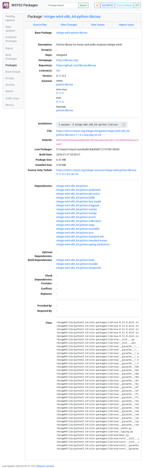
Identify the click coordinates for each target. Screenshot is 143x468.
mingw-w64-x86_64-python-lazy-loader (78, 201)
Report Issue (126, 24)
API (137, 5)
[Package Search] (63, 5)
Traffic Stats (12, 98)
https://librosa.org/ (67, 60)
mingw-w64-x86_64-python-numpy (76, 213)
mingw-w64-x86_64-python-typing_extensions (82, 244)
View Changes (69, 24)
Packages (11, 65)
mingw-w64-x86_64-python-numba (76, 209)
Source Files (40, 24)
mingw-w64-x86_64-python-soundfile (77, 228)
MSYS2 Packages (20, 5)
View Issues (97, 24)
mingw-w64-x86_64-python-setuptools (78, 267)
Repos (9, 48)
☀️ (97, 5)
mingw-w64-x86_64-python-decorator (78, 193)
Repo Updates (10, 28)
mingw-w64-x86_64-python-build (75, 260)
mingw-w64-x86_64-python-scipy (75, 224)
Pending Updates (10, 18)
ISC (58, 70)
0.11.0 (60, 93)
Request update (45, 466)
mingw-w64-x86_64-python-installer (77, 263)
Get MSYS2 (107, 5)
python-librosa (64, 84)
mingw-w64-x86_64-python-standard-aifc (80, 236)
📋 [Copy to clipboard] (123, 124)
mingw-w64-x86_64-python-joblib (75, 197)
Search (83, 5)
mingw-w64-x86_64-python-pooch (76, 217)
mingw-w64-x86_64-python (72, 185)
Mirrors (9, 104)
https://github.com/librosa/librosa (76, 65)
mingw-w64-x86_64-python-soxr (75, 232)
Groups (9, 78)
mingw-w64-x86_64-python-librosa (72, 16)
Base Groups (12, 71)
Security (10, 84)
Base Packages (11, 56)
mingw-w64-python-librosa (71, 32)
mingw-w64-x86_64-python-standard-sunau (81, 240)
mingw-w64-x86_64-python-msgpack (77, 205)
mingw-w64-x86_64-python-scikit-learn (78, 221)
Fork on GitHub (124, 5)
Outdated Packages (11, 39)
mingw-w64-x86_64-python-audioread (78, 189)
